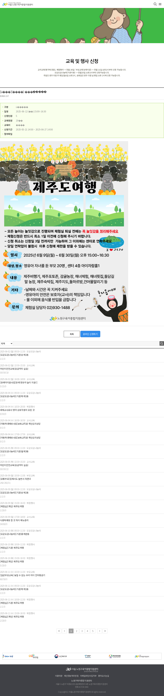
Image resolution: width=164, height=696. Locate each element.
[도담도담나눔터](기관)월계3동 (14, 451)
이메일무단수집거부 (88, 676)
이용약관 (58, 676)
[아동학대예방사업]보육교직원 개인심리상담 (20, 423)
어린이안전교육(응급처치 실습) (14, 368)
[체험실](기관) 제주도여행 (12, 547)
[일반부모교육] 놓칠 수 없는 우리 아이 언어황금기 (22, 575)
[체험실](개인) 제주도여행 (12, 506)
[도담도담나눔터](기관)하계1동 (14, 396)
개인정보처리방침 (71, 676)
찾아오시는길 (103, 676)
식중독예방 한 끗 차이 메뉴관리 (14, 520)
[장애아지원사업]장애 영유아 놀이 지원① (19, 382)
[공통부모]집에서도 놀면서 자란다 (15, 478)
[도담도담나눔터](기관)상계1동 (14, 354)
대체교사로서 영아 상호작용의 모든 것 (17, 410)
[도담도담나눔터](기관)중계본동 (14, 534)
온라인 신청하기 (90, 334)
